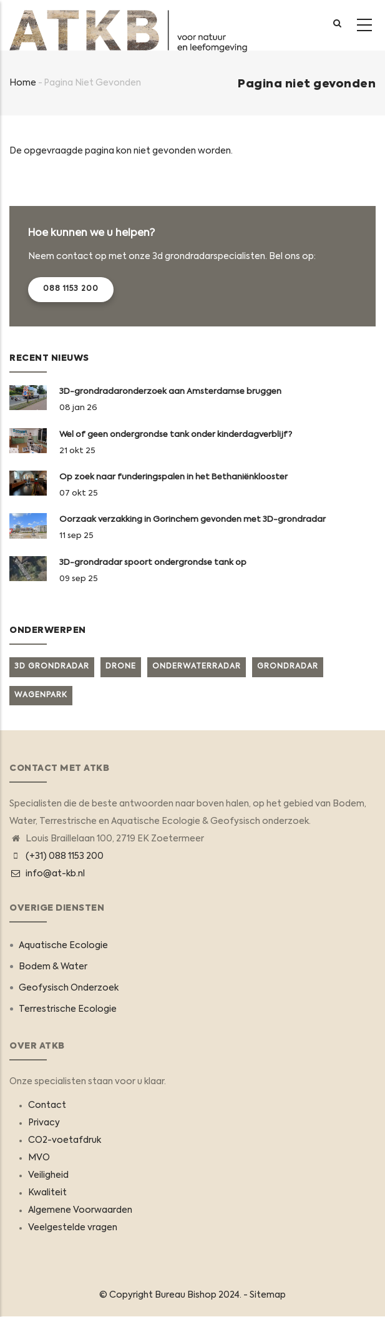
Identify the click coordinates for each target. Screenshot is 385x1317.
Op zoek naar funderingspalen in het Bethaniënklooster (173, 477)
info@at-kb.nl (47, 873)
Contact (47, 1105)
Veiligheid (48, 1175)
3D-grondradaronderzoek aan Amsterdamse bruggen (170, 392)
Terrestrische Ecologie (68, 1009)
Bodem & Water (53, 966)
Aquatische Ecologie (63, 945)
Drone (120, 666)
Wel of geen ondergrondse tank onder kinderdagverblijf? (175, 435)
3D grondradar (51, 666)
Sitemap (268, 1295)
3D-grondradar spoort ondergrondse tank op (152, 563)
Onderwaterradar (196, 666)
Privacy (44, 1123)
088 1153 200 (71, 289)
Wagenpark (40, 695)
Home (22, 83)
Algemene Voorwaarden (80, 1210)
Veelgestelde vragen (72, 1227)
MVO (39, 1157)
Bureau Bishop (186, 1295)
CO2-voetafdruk (64, 1140)
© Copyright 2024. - (174, 1295)
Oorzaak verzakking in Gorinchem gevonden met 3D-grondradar (192, 520)
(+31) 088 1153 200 (65, 856)
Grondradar (287, 666)
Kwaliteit (47, 1192)
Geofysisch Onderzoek (69, 988)
